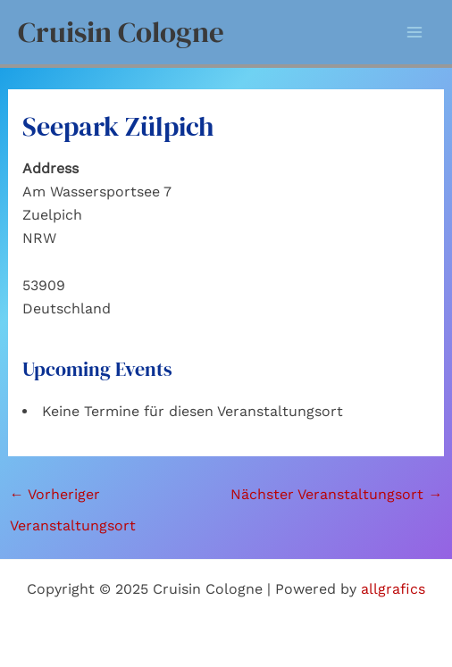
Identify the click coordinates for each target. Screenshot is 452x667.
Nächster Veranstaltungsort (336, 494)
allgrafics (393, 588)
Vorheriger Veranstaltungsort (73, 499)
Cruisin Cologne (121, 32)
